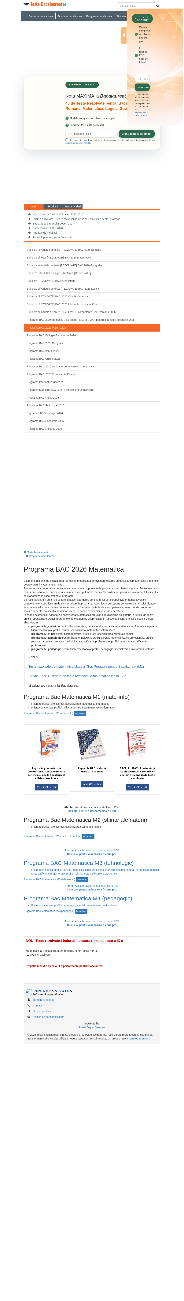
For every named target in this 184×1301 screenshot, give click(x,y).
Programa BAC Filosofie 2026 (44, 428)
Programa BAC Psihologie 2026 (45, 405)
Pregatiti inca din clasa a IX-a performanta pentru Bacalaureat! (65, 966)
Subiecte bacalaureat (41, 16)
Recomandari (73, 206)
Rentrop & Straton (139, 1038)
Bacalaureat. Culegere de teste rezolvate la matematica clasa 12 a (77, 676)
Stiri (33, 206)
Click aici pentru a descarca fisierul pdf (91, 810)
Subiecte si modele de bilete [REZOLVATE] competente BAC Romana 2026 (71, 312)
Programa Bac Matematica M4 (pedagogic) (55, 911)
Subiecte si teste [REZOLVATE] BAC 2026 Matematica (59, 257)
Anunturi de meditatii (42, 232)
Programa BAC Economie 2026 (45, 420)
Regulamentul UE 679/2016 (78, 143)
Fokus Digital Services (92, 1027)
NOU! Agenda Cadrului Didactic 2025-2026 (55, 214)
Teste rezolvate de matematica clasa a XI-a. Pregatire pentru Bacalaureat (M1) (86, 666)
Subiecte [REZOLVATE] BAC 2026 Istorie (51, 280)
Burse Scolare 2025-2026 (45, 228)
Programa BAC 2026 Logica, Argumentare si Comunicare (60, 366)
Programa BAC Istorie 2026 (43, 350)
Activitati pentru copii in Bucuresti (50, 237)
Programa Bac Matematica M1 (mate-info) (55, 713)
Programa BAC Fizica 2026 (43, 397)
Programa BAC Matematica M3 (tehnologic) (56, 879)
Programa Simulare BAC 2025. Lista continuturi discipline (60, 389)
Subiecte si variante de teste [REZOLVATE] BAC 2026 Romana (64, 249)
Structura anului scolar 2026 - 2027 (51, 223)
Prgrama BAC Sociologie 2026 (45, 413)
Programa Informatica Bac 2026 (45, 382)
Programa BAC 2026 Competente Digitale (51, 374)
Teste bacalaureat (36, 552)
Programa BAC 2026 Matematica (46, 327)
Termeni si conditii (43, 999)
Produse (53, 206)
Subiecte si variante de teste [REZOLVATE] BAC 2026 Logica (63, 288)
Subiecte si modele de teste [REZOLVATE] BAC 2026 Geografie (64, 265)
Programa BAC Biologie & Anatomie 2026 (51, 335)
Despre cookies (42, 1011)
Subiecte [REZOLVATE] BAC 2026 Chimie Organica (57, 296)
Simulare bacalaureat (70, 16)
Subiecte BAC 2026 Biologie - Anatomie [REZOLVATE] (59, 273)
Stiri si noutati (124, 16)
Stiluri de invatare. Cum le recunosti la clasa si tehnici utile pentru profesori (74, 219)
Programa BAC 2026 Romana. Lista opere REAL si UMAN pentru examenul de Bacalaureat (80, 319)
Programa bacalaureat (99, 16)
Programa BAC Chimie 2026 (43, 358)
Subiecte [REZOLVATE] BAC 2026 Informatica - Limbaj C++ (62, 304)
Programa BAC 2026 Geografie (45, 343)
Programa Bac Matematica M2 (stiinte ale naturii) (59, 836)
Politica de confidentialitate (48, 1016)
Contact (37, 1005)
